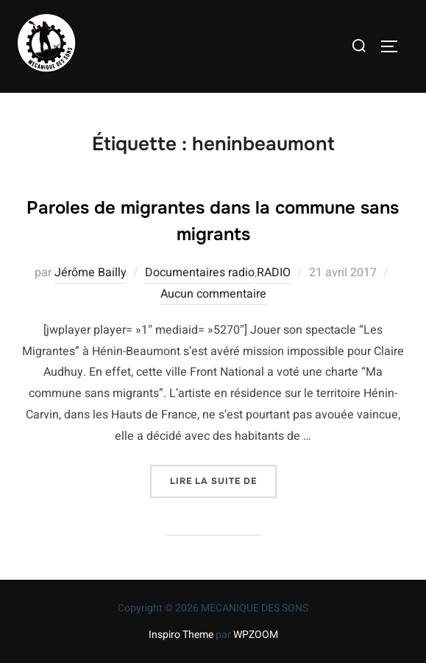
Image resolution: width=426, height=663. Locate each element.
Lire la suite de (223, 480)
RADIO (274, 272)
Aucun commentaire (213, 294)
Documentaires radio (200, 272)
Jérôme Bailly (90, 272)
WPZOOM (255, 634)
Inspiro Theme (181, 634)
